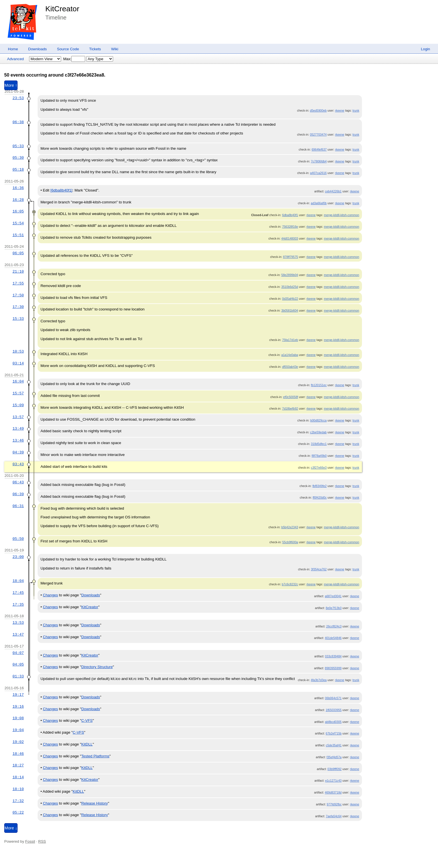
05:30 (18, 157)
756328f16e (290, 226)
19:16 (18, 706)
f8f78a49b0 (319, 455)
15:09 (18, 405)
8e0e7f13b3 (334, 608)
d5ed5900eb (318, 110)
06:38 (18, 122)
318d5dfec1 (319, 443)
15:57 (18, 393)
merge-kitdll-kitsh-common (341, 215)
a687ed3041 (333, 596)
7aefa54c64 (334, 816)
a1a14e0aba (289, 355)
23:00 (18, 556)
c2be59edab (318, 432)
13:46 (18, 440)
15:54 (18, 223)
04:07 (18, 652)
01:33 (18, 676)
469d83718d (333, 792)
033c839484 (333, 656)
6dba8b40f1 (290, 215)
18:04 (18, 580)
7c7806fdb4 (319, 161)
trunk (356, 110)
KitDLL (86, 744)
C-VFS (86, 720)
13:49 (18, 428)
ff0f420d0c (320, 497)
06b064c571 (333, 698)
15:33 (18, 318)
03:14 (18, 363)
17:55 (18, 283)
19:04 (18, 730)
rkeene (339, 110)
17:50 (18, 295)
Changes (50, 595)
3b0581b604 (289, 310)
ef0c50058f (290, 397)
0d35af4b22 (290, 298)
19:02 (18, 741)
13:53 (18, 622)
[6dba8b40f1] (61, 190)
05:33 (18, 146)
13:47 (18, 634)
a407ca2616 (318, 173)
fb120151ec (319, 385)
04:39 (18, 452)
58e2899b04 (289, 275)
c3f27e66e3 (319, 467)
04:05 (18, 664)
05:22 (18, 812)
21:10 (18, 271)
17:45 (18, 592)
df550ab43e (290, 366)
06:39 (18, 494)
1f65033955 (334, 710)
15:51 (18, 235)
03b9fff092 (334, 769)
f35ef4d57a (334, 757)
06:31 (18, 505)
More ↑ (11, 85)
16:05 (18, 211)
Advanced (15, 59)
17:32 (18, 800)
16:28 (18, 199)
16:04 (18, 381)
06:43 (18, 482)
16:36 (18, 187)
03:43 (18, 464)
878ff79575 (290, 256)
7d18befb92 (290, 408)
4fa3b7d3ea (319, 680)
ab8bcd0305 (333, 721)
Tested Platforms (95, 756)
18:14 (18, 777)
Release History (94, 803)
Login (425, 49)
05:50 (18, 538)
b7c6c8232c (290, 584)
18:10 (18, 789)
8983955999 (333, 668)
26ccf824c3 (334, 626)
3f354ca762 (319, 569)
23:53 (18, 98)
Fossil (30, 841)
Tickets (95, 49)
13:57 (18, 417)
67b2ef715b (334, 733)
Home (13, 49)
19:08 (18, 718)
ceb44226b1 (333, 191)
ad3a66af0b (319, 203)
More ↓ (11, 828)
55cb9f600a (290, 542)
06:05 (18, 253)
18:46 (18, 753)
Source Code (68, 49)
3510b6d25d (289, 286)
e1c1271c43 (333, 780)
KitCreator (62, 9)
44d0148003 (289, 238)
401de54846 (333, 638)
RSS (42, 841)
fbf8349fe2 (319, 486)
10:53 (18, 351)
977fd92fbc (334, 804)
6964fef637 (319, 149)
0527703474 (318, 134)
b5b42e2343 (289, 527)
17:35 (18, 604)
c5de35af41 (334, 745)
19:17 (18, 694)
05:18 (18, 169)
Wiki (114, 49)
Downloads (37, 49)
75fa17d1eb (290, 340)
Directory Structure (97, 667)
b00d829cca (318, 420)
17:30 (18, 306)
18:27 (18, 765)
